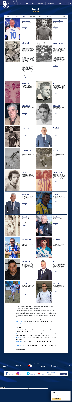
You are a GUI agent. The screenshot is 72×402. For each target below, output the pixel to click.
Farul (20, 3)
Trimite (63, 374)
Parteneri (56, 16)
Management (49, 16)
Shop (65, 3)
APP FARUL (59, 3)
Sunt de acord (56, 398)
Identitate (16, 16)
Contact (64, 16)
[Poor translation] (3, 387)
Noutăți (33, 3)
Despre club (8, 16)
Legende (23, 16)
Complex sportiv (32, 16)
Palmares (40, 16)
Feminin (26, 3)
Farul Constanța (36, 11)
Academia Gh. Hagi (40, 3)
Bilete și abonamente (51, 3)
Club (14, 3)
